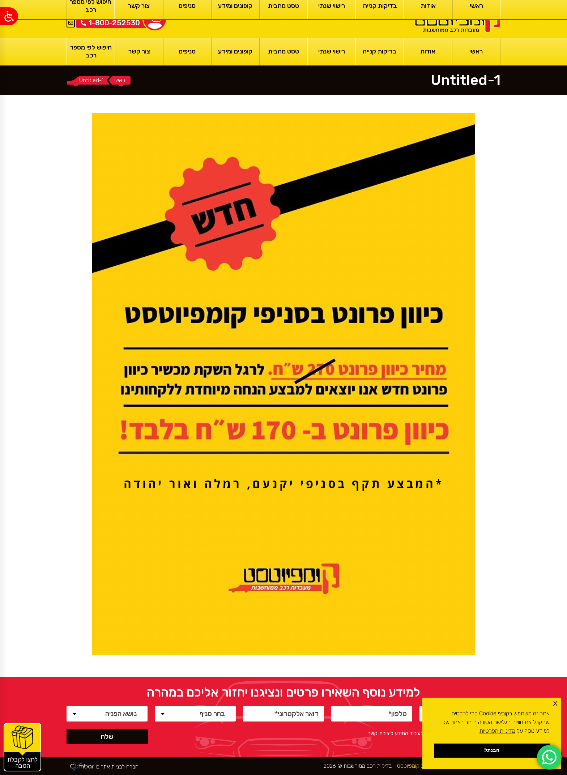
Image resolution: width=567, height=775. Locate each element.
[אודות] (428, 51)
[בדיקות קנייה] (380, 51)
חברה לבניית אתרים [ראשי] (117, 767)
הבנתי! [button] (491, 750)
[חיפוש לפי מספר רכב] (91, 51)
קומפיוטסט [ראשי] (407, 766)
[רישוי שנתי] (331, 51)
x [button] (555, 702)
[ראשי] (456, 19)
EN (70, 14)
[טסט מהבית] (283, 51)
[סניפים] (187, 51)
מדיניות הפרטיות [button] (497, 730)
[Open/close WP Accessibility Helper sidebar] (9, 16)
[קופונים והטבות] (22, 747)
